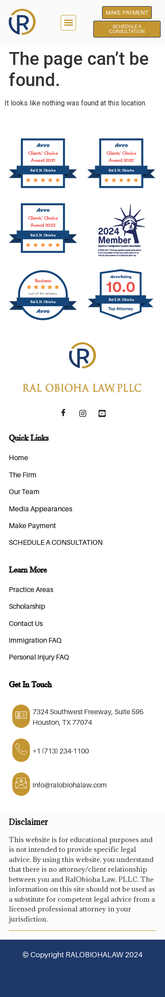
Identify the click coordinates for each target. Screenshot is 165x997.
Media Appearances (40, 508)
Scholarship (27, 606)
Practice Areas (31, 589)
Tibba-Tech (139, 976)
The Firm (23, 474)
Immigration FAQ (35, 640)
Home (18, 457)
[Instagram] (82, 413)
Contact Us (26, 623)
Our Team (24, 491)
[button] (68, 22)
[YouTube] (102, 413)
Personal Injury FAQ (39, 656)
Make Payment (32, 525)
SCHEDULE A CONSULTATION (56, 542)
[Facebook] (63, 413)
